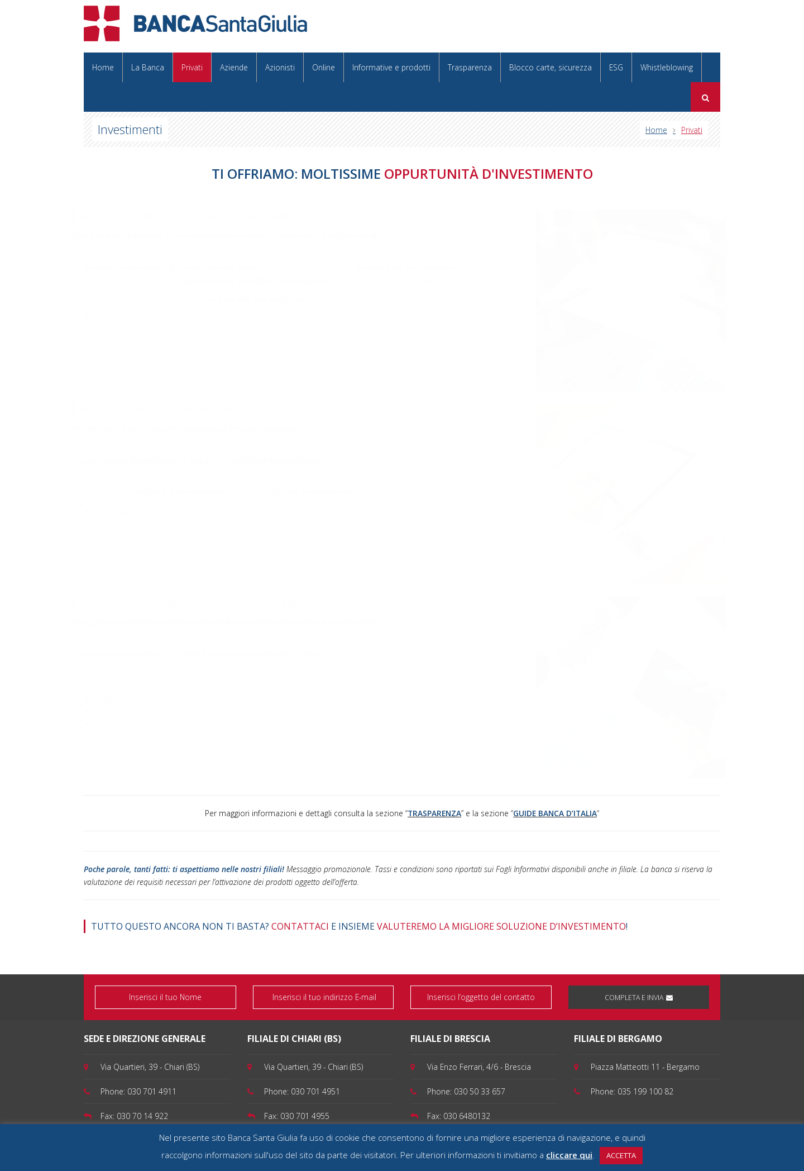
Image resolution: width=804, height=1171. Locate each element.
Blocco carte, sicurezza (550, 67)
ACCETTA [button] (621, 1155)
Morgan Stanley (127, 723)
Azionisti (280, 67)
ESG (616, 67)
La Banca (147, 67)
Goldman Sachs (128, 685)
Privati (192, 67)
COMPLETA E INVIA (639, 997)
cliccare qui (569, 1154)
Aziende (234, 67)
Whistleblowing (666, 67)
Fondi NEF (122, 510)
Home (103, 67)
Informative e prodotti (391, 67)
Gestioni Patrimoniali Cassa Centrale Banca (182, 317)
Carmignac (119, 672)
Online (323, 67)
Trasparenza (470, 67)
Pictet (110, 698)
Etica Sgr (115, 711)
